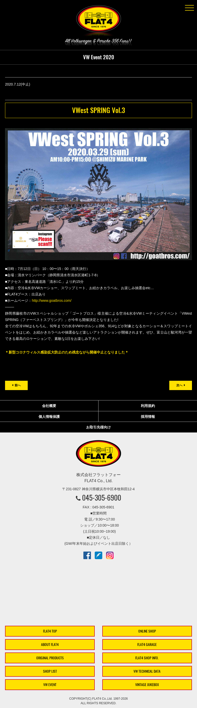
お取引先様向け (98, 427)
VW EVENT (49, 684)
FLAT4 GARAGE (147, 644)
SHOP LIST (50, 671)
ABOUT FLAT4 (50, 644)
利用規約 (148, 406)
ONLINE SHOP (147, 631)
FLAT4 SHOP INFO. (147, 658)
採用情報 (148, 417)
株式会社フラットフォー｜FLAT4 (98, 21)
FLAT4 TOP (50, 631)
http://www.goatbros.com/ (51, 300)
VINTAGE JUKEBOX (147, 684)
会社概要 (49, 406)
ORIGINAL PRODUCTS (50, 658)
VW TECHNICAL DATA (147, 671)
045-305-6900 (101, 497)
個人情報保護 (49, 417)
